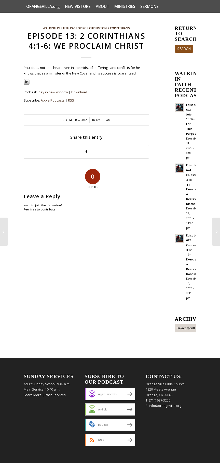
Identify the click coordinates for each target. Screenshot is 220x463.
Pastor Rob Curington (88, 28)
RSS (71, 100)
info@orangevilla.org (165, 405)
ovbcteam (103, 120)
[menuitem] (43, 6)
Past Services (55, 395)
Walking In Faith (56, 28)
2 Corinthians (118, 28)
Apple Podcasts (53, 100)
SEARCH (184, 48)
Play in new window (53, 92)
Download (79, 92)
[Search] (193, 19)
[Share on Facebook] (86, 151)
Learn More (33, 395)
